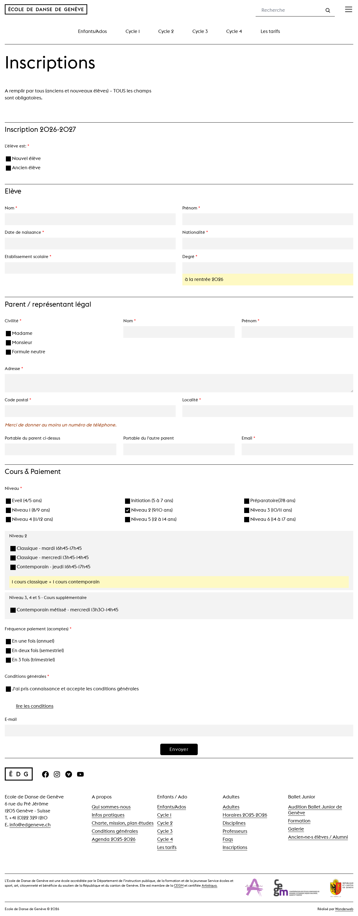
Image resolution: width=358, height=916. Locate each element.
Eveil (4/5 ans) (24, 501)
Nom (11, 208)
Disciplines (234, 823)
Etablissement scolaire (28, 256)
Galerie (296, 829)
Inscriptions (235, 847)
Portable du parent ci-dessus (32, 438)
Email (248, 438)
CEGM (178, 885)
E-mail (11, 719)
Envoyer (179, 749)
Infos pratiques (108, 815)
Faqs (228, 839)
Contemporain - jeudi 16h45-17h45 (50, 567)
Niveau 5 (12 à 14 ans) (151, 519)
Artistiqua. (209, 885)
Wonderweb (344, 909)
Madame (19, 333)
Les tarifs (270, 31)
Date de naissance (24, 232)
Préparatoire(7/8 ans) (270, 501)
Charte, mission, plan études (123, 823)
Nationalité (195, 232)
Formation (299, 821)
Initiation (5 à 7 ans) (149, 501)
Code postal (18, 399)
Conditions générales (115, 831)
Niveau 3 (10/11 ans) (268, 510)
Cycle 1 (133, 31)
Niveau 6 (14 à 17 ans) (270, 519)
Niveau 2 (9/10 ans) (149, 510)
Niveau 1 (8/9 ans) (28, 510)
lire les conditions (34, 706)
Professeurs (235, 831)
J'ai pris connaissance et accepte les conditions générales (72, 689)
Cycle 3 (200, 31)
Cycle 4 (234, 31)
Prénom (191, 208)
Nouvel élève (23, 158)
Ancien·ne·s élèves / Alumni (318, 837)
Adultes (231, 807)
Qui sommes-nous (111, 807)
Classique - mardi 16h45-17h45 (46, 548)
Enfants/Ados (92, 31)
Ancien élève (23, 168)
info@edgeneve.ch (30, 824)
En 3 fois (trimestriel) (30, 660)
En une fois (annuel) (30, 641)
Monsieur (19, 342)
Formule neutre (26, 352)
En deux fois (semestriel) (35, 650)
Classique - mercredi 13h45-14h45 (49, 557)
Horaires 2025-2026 (245, 815)
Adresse (14, 368)
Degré (189, 256)
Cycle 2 (166, 31)
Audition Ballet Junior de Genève (315, 809)
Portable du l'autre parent (148, 438)
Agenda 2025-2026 (113, 839)
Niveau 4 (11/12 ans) (29, 519)
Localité (191, 399)
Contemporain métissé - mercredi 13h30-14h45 (64, 610)
